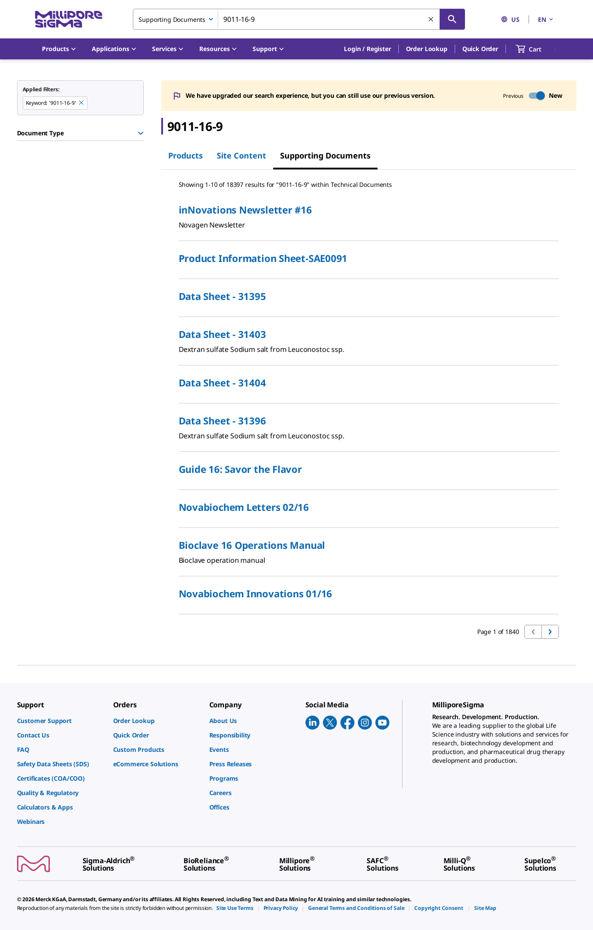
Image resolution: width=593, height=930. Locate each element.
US (510, 19)
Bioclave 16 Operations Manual (252, 544)
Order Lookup (426, 49)
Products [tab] (185, 155)
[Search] (452, 19)
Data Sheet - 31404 (222, 382)
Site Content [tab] (241, 155)
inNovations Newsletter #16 (245, 209)
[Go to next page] (550, 632)
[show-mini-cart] (536, 49)
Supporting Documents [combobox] (172, 19)
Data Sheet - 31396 (222, 420)
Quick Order (480, 49)
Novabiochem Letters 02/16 (244, 506)
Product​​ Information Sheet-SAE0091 (263, 258)
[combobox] (299, 19)
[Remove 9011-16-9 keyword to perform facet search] (81, 103)
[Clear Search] (431, 19)
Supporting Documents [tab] (325, 155)
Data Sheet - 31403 (222, 334)
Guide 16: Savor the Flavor (240, 468)
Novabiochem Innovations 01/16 (256, 593)
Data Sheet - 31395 (222, 296)
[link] (60, 720)
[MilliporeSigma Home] (68, 19)
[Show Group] (140, 133)
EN (546, 19)
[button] (367, 49)
